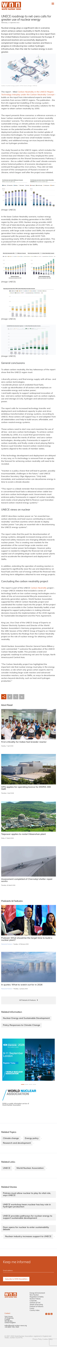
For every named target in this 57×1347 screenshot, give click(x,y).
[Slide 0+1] (22, 1084)
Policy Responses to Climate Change (21, 1025)
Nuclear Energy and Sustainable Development (26, 1018)
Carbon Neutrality (39, 588)
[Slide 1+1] (26, 1084)
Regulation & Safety (37, 1297)
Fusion (32, 1308)
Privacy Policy (37, 1339)
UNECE (6, 1168)
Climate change (11, 1138)
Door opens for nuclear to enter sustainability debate (26, 1228)
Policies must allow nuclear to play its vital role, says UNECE (27, 1194)
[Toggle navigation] (52, 3)
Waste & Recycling (36, 1304)
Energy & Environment (37, 1293)
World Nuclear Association (30, 1168)
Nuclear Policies (35, 1299)
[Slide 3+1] (34, 1084)
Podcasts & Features (6, 944)
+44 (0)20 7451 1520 (12, 1327)
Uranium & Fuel (35, 1303)
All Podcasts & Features (27, 1000)
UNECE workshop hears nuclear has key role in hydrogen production (27, 1206)
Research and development (17, 1143)
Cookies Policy (47, 1339)
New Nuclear (34, 1295)
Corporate (33, 1301)
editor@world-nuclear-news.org (16, 1326)
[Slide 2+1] (30, 1084)
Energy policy (32, 1138)
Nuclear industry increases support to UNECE (28, 1236)
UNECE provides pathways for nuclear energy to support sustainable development (27, 1217)
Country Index (34, 1310)
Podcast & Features (36, 1306)
